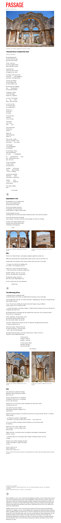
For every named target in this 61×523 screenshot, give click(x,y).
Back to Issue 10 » (11, 9)
